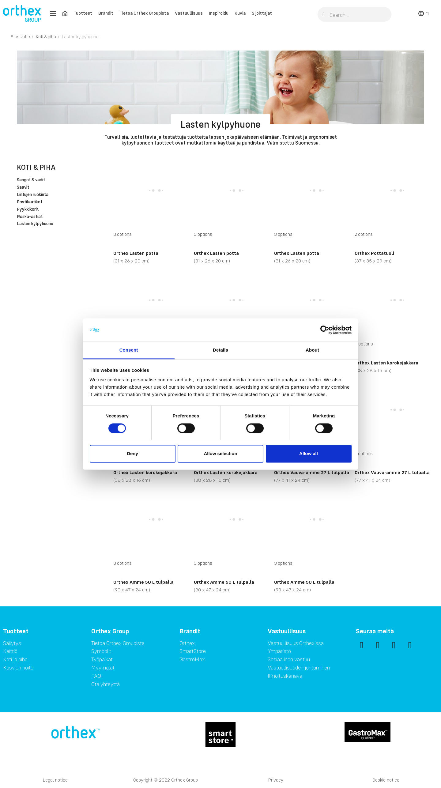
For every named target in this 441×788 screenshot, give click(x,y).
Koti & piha (36, 167)
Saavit (23, 187)
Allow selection (220, 453)
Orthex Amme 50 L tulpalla (143, 582)
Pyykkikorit (28, 209)
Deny (132, 453)
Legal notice (55, 780)
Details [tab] (220, 350)
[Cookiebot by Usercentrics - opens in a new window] (325, 329)
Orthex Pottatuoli (374, 253)
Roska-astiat (30, 216)
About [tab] (312, 350)
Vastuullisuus (189, 13)
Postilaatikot (29, 202)
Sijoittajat (262, 13)
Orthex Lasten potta (135, 253)
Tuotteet (83, 13)
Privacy (275, 780)
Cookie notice (385, 780)
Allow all (308, 453)
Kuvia (240, 13)
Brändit (105, 13)
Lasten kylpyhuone (35, 223)
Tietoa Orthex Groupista (144, 13)
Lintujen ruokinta (32, 194)
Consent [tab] (128, 350)
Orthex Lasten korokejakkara (386, 363)
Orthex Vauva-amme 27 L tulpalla (311, 472)
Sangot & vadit (31, 180)
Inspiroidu (218, 13)
